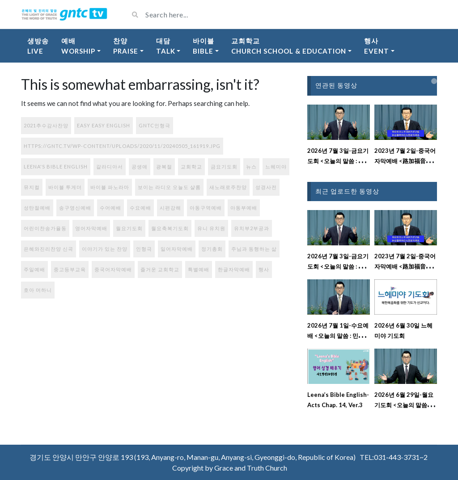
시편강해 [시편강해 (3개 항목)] (170, 208)
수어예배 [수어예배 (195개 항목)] (110, 208)
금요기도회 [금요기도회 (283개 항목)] (224, 166)
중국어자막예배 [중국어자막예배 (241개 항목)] (113, 269)
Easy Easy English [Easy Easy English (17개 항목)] (103, 125)
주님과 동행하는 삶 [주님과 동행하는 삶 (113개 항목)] (254, 249)
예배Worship (78, 46)
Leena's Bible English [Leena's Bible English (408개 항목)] (56, 166)
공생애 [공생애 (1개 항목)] (139, 166)
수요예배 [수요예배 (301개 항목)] (140, 208)
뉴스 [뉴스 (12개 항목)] (251, 166)
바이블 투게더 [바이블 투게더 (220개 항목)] (65, 187)
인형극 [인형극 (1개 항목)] (144, 249)
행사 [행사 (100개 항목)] (264, 269)
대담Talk (165, 46)
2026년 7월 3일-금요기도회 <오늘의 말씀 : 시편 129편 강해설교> (338, 161)
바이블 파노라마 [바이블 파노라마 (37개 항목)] (109, 187)
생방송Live (38, 46)
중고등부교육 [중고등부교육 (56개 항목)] (70, 269)
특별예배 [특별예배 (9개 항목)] (198, 269)
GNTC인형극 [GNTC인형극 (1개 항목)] (154, 125)
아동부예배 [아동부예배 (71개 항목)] (243, 208)
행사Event (376, 46)
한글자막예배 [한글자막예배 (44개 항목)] (234, 269)
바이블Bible (203, 46)
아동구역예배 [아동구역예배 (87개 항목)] (206, 208)
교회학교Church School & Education (288, 46)
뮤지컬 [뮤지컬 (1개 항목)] (32, 187)
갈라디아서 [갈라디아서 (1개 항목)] (109, 166)
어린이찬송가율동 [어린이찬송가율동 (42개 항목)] (45, 228)
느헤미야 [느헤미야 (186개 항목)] (276, 166)
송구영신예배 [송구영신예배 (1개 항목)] (75, 208)
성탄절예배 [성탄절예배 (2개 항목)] (37, 208)
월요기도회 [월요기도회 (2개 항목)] (129, 228)
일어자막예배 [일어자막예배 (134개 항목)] (177, 249)
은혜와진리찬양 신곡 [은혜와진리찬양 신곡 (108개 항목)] (48, 249)
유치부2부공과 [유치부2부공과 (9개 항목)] (251, 228)
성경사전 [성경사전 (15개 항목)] (266, 187)
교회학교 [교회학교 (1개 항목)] (191, 166)
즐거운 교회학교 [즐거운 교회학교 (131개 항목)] (159, 269)
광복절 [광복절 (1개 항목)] (164, 166)
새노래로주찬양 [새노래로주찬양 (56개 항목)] (228, 187)
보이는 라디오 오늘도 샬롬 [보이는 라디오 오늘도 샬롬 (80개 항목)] (169, 187)
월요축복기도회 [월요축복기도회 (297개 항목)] (170, 228)
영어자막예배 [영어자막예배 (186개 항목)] (91, 228)
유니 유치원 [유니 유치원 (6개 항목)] (211, 228)
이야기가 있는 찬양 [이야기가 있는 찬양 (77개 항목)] (104, 249)
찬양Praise (125, 46)
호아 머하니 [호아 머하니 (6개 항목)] (38, 290)
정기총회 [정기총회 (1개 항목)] (212, 249)
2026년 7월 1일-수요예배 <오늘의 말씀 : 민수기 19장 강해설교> (338, 335)
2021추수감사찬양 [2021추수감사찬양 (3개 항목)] (46, 125)
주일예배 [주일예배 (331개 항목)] (34, 269)
